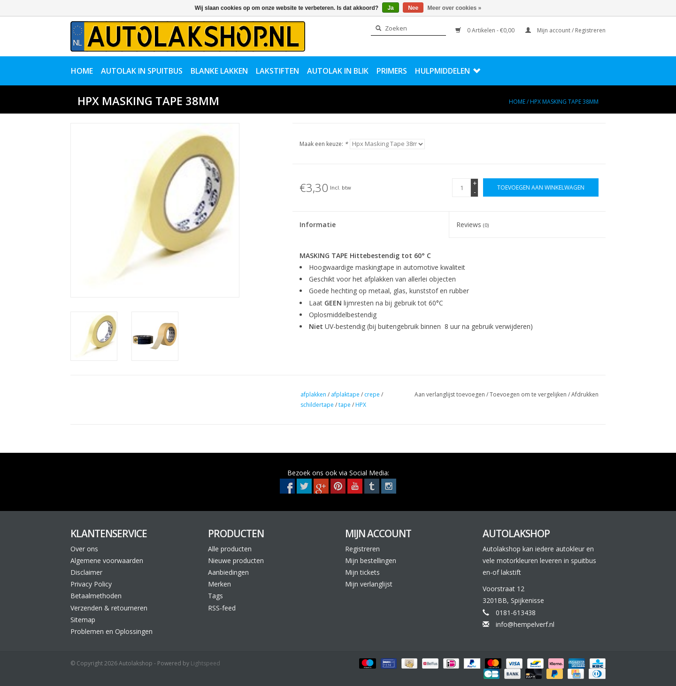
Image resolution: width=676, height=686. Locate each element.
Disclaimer (86, 572)
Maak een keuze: (324, 144)
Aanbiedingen (228, 572)
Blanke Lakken (219, 71)
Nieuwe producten (236, 560)
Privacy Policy (91, 583)
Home (82, 71)
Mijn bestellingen (370, 560)
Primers (391, 71)
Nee (413, 8)
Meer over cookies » (455, 8)
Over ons (84, 548)
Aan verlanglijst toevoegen (450, 394)
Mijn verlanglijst (368, 583)
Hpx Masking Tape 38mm (564, 102)
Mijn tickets (362, 572)
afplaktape (345, 394)
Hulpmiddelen (447, 71)
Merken (219, 583)
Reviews (472, 224)
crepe (372, 394)
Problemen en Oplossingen (111, 631)
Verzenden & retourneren (108, 607)
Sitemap (82, 619)
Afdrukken (585, 394)
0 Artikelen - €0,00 (485, 30)
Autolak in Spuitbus (142, 71)
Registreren (362, 548)
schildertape (317, 405)
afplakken (313, 394)
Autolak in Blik (338, 71)
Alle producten (230, 548)
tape (344, 405)
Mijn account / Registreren (565, 30)
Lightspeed (205, 663)
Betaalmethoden (96, 595)
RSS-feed (222, 607)
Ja (390, 8)
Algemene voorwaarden (106, 560)
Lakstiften (277, 71)
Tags (215, 595)
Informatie (318, 224)
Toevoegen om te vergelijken (529, 394)
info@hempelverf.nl (525, 624)
